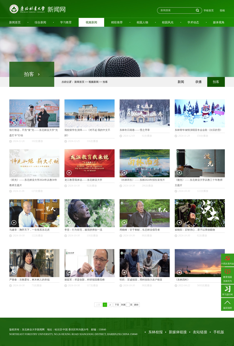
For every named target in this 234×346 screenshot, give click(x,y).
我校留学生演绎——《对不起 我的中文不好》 (87, 133)
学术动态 (193, 22)
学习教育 (66, 22)
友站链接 (200, 332)
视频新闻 (91, 22)
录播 (198, 82)
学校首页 (209, 10)
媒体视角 (218, 22)
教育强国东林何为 (227, 275)
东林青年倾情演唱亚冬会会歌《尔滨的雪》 (199, 130)
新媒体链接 (178, 332)
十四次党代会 (227, 259)
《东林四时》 (182, 279)
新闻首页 (15, 22)
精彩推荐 (117, 22)
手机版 (218, 332)
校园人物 (142, 22)
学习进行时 (227, 290)
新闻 (181, 82)
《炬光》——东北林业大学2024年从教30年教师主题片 (33, 183)
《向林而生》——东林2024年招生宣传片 (142, 180)
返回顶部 (227, 304)
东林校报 (155, 332)
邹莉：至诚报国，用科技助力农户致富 (141, 279)
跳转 (136, 304)
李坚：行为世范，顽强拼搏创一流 (83, 229)
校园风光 (167, 22)
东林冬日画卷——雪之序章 (135, 130)
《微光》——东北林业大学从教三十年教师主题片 (199, 183)
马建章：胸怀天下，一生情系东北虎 (29, 229)
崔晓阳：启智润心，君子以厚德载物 (195, 229)
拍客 (105, 82)
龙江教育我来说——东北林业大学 (83, 180)
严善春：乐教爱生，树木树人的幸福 (29, 279)
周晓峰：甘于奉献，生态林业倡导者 (140, 229)
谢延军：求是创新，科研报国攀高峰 (84, 279)
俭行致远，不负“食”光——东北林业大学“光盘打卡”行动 (33, 133)
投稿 (222, 10)
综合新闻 (40, 22)
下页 (117, 304)
